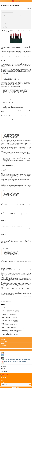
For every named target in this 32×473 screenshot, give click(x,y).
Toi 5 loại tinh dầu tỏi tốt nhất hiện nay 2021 (7, 412)
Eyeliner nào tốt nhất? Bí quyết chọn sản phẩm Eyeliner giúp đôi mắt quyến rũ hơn (12, 413)
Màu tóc (4, 19)
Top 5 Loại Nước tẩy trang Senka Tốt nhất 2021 (10, 78)
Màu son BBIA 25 (5, 21)
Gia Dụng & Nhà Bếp (4, 426)
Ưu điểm (5, 22)
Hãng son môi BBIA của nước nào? (7, 12)
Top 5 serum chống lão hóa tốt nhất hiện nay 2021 (10, 166)
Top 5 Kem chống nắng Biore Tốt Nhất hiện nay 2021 (11, 79)
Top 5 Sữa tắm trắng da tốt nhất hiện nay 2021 (8, 406)
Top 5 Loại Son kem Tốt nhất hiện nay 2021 (7, 402)
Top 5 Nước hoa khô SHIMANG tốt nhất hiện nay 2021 (9, 419)
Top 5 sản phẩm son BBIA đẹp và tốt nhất (8, 20)
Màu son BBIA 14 (5, 27)
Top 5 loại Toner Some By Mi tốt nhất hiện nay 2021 (11, 74)
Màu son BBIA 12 (5, 24)
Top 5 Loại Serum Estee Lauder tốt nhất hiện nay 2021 (11, 234)
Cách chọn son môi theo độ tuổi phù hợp (9, 18)
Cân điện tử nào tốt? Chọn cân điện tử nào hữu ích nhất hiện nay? (10, 415)
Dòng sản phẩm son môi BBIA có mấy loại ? (9, 13)
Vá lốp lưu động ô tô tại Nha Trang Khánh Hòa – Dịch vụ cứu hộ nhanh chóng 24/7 (16, 441)
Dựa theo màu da (5, 17)
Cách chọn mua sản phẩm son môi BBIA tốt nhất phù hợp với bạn (12, 16)
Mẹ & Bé (2, 422)
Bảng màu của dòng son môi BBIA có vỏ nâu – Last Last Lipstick (12, 15)
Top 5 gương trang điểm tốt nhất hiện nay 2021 (8, 416)
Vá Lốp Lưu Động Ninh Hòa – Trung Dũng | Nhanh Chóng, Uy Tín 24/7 (14, 439)
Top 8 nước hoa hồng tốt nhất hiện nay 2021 (7, 409)
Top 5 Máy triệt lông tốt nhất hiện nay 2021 (7, 403)
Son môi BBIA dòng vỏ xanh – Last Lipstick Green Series (11, 14)
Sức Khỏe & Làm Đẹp (4, 430)
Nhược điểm (6, 23)
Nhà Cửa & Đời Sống (4, 428)
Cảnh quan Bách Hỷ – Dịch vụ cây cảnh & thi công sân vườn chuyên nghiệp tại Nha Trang (17, 444)
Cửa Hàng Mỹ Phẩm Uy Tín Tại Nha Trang (10, 436)
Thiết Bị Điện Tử (3, 424)
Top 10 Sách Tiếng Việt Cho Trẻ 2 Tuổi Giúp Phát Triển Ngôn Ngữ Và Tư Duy (15, 446)
